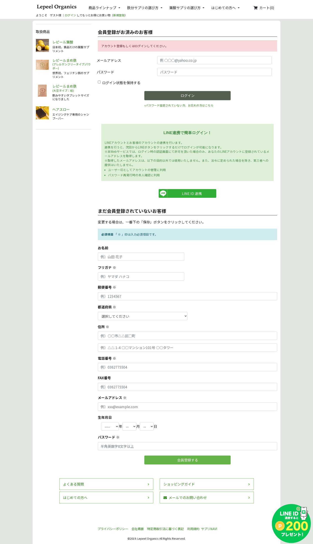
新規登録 (119, 15)
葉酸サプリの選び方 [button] (185, 7)
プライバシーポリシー (113, 528)
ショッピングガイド (179, 484)
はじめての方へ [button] (223, 7)
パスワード (105, 72)
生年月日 (105, 417)
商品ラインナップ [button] (102, 7)
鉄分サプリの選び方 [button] (142, 7)
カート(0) (264, 7)
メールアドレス (109, 60)
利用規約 (193, 528)
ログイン (70, 15)
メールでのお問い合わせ (185, 497)
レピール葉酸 (62, 42)
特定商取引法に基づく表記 (165, 528)
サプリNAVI (209, 528)
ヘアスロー (61, 109)
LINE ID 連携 (192, 193)
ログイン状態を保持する (121, 82)
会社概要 (138, 528)
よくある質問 (73, 484)
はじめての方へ (75, 497)
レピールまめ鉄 (71, 64)
